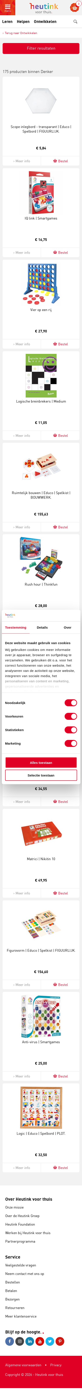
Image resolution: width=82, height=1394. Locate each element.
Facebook (9, 1341)
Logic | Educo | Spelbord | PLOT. (41, 1133)
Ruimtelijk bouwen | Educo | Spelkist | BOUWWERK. (41, 495)
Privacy (55, 1365)
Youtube (39, 1341)
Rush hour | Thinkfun (41, 584)
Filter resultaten (41, 48)
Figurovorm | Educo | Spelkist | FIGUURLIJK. (41, 950)
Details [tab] (42, 627)
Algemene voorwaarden (23, 1365)
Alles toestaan (41, 762)
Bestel (60, 160)
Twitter (49, 1341)
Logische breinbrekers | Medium (41, 401)
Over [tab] (68, 627)
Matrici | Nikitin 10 (41, 859)
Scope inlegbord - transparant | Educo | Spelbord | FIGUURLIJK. (41, 129)
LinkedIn (29, 1341)
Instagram (19, 1341)
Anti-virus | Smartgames (41, 1042)
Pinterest (60, 1341)
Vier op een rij (41, 310)
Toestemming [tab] (15, 627)
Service (12, 1257)
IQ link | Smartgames (41, 218)
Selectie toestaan (41, 775)
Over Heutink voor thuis (28, 1199)
